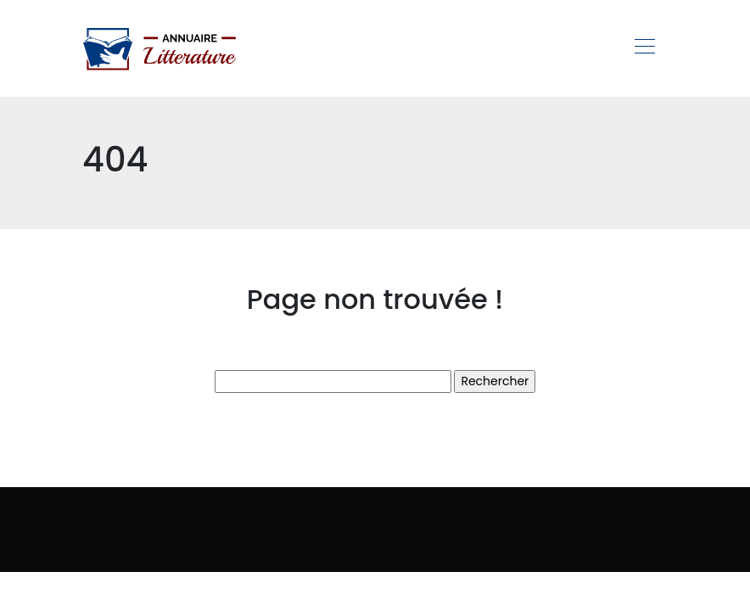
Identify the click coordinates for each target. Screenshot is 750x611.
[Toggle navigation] (644, 48)
